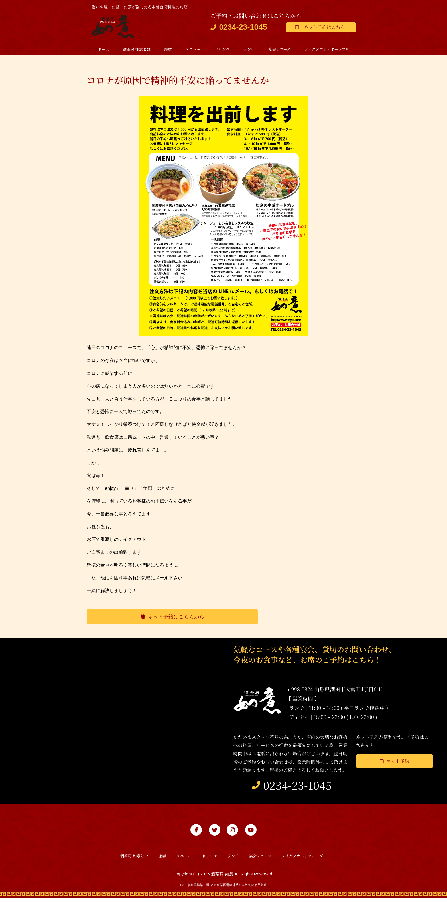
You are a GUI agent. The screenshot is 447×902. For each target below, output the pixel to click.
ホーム (103, 49)
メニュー (193, 49)
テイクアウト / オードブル (326, 49)
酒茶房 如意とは (137, 49)
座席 (168, 49)
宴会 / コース (279, 49)
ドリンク (222, 49)
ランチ (249, 49)
